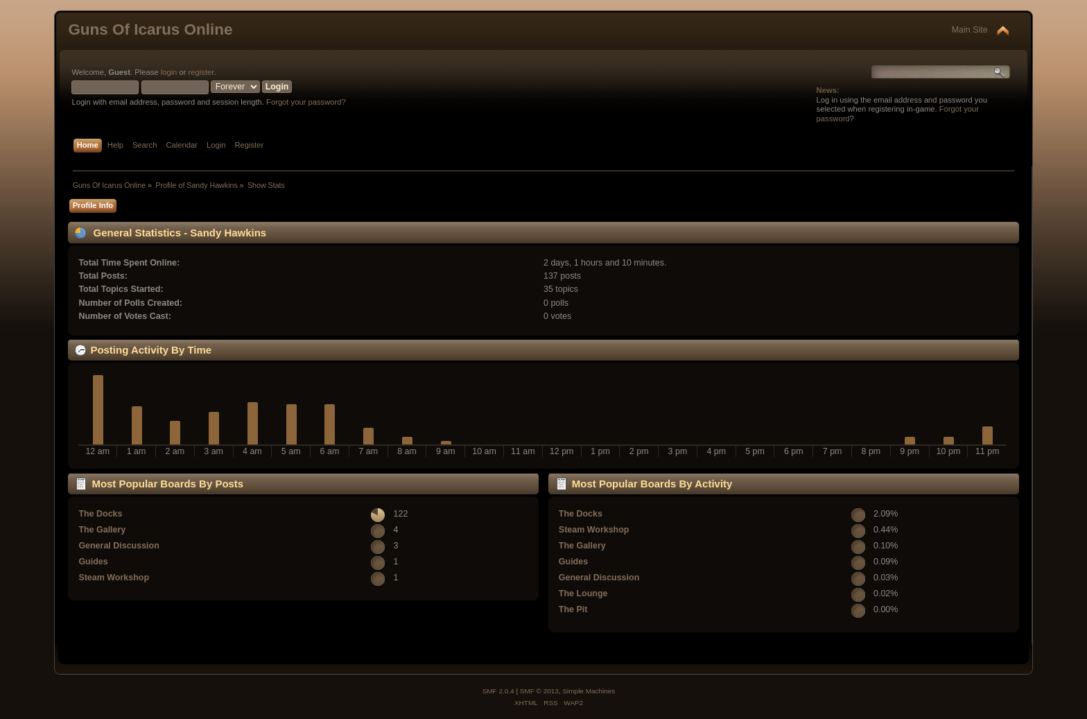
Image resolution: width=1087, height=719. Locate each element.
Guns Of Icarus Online (150, 29)
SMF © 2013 (539, 691)
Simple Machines (588, 691)
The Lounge (583, 593)
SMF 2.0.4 (498, 691)
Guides (92, 561)
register (201, 72)
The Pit (573, 609)
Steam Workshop (113, 577)
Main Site (970, 30)
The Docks (100, 514)
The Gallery (101, 530)
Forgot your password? (306, 102)
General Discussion (118, 546)
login (169, 72)
